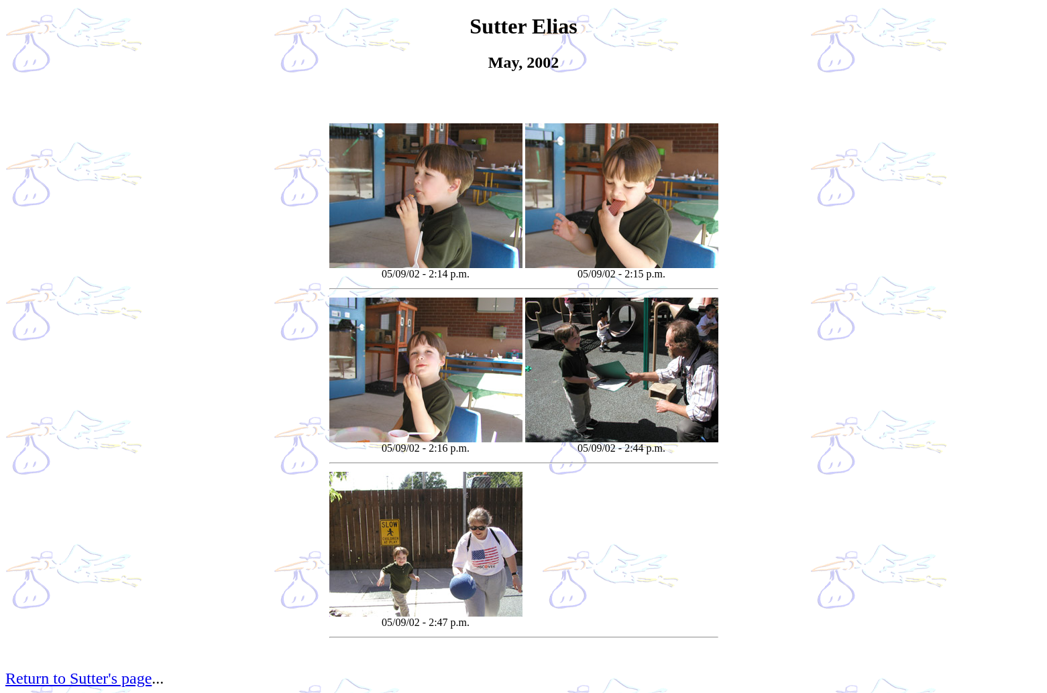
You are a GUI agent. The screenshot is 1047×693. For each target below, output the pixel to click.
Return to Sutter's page (78, 678)
